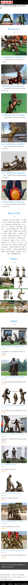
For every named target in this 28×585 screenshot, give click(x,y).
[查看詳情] (3, 355)
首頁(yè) (3, 583)
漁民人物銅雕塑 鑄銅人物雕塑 (9, 464)
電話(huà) (10, 583)
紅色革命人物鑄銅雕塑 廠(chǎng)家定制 (11, 521)
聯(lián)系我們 (24, 583)
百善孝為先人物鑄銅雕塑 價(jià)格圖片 (11, 493)
